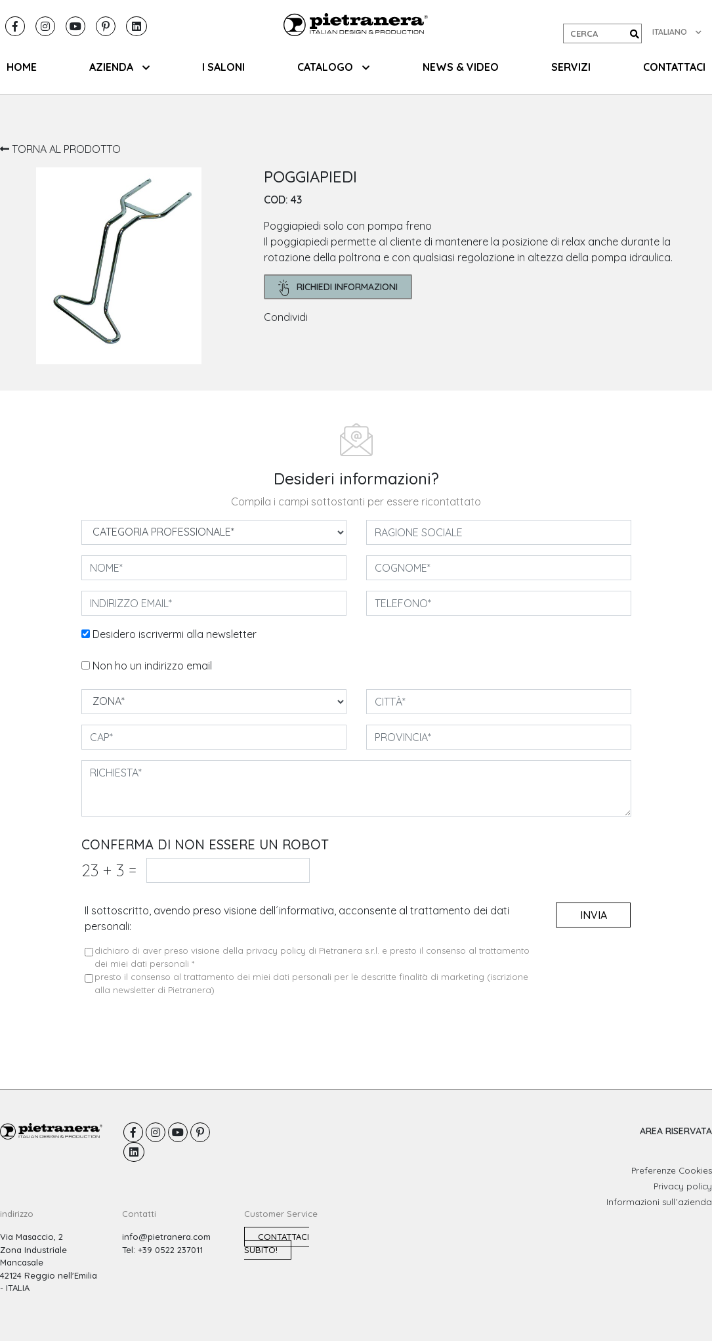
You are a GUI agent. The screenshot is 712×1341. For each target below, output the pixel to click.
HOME (22, 67)
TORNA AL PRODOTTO (60, 149)
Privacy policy (683, 1186)
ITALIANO (677, 32)
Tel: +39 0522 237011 (162, 1250)
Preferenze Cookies (671, 1170)
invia (593, 915)
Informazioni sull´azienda (659, 1202)
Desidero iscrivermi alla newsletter (175, 634)
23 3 (108, 870)
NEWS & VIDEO (461, 67)
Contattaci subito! (276, 1243)
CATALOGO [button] (333, 67)
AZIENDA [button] (119, 67)
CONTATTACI (674, 67)
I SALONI (223, 67)
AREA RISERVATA (676, 1131)
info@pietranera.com (166, 1236)
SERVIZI (571, 67)
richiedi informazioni (338, 288)
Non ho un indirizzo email (152, 665)
